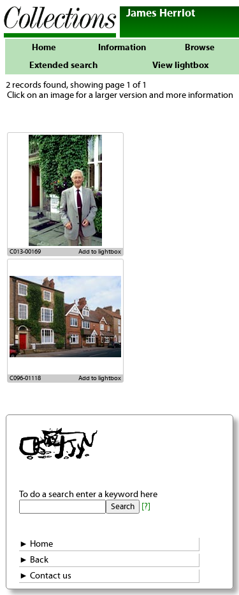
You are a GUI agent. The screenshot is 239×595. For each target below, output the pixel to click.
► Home (36, 544)
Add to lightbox (99, 252)
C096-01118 (25, 378)
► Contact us (45, 576)
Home (44, 48)
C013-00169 (25, 252)
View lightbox (180, 65)
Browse (200, 48)
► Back (33, 560)
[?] (145, 507)
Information (122, 48)
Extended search (63, 65)
